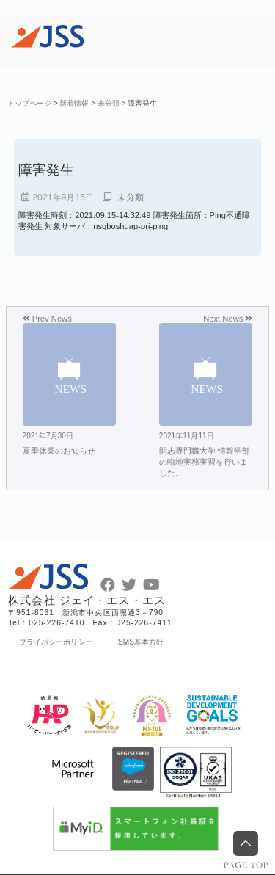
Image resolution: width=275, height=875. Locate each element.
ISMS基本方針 (140, 642)
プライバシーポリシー (55, 642)
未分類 (130, 197)
